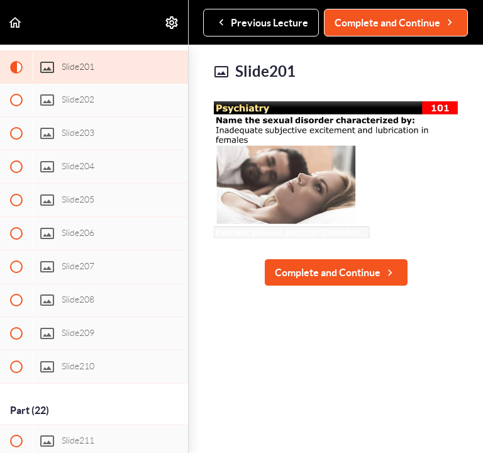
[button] (15, 22)
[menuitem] (172, 22)
